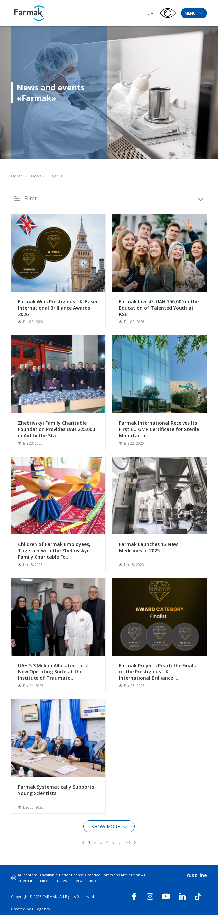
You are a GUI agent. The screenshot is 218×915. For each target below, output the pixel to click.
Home (17, 176)
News (36, 176)
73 (127, 842)
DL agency (41, 908)
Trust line (195, 875)
